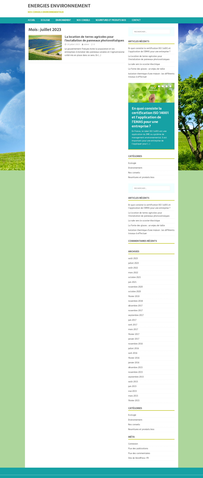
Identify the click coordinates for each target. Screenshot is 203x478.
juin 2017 (132, 320)
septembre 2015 (136, 377)
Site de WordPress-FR (138, 458)
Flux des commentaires (139, 453)
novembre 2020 (135, 287)
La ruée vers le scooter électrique (144, 64)
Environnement (63, 20)
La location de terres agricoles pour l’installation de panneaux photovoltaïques (94, 38)
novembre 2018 (135, 301)
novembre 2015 (135, 372)
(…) (99, 55)
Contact (136, 20)
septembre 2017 (136, 315)
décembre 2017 (135, 306)
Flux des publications (138, 448)
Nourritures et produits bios (111, 20)
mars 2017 (133, 329)
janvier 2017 (133, 339)
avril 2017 (132, 325)
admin (86, 44)
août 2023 (133, 258)
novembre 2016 (135, 344)
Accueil (31, 20)
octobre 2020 (134, 291)
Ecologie (45, 20)
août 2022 (133, 268)
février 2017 (133, 334)
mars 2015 (133, 396)
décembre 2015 (135, 367)
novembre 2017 (135, 310)
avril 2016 (132, 353)
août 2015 (133, 381)
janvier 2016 (133, 362)
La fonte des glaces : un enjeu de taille (146, 69)
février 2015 (133, 400)
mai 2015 (132, 391)
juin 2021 (132, 282)
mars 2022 (133, 272)
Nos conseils (83, 20)
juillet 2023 (133, 263)
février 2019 (133, 296)
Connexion (133, 444)
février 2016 (133, 358)
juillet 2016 (133, 348)
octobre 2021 (134, 277)
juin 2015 (132, 386)
